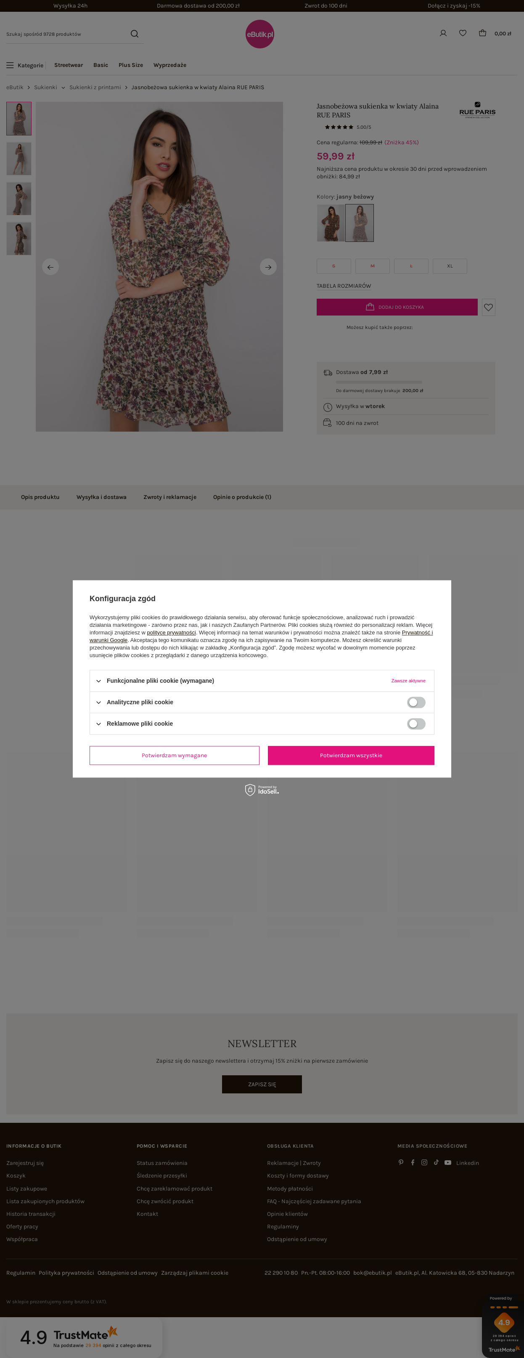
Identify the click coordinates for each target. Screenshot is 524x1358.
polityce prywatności (171, 632)
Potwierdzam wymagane (174, 755)
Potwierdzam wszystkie (351, 755)
